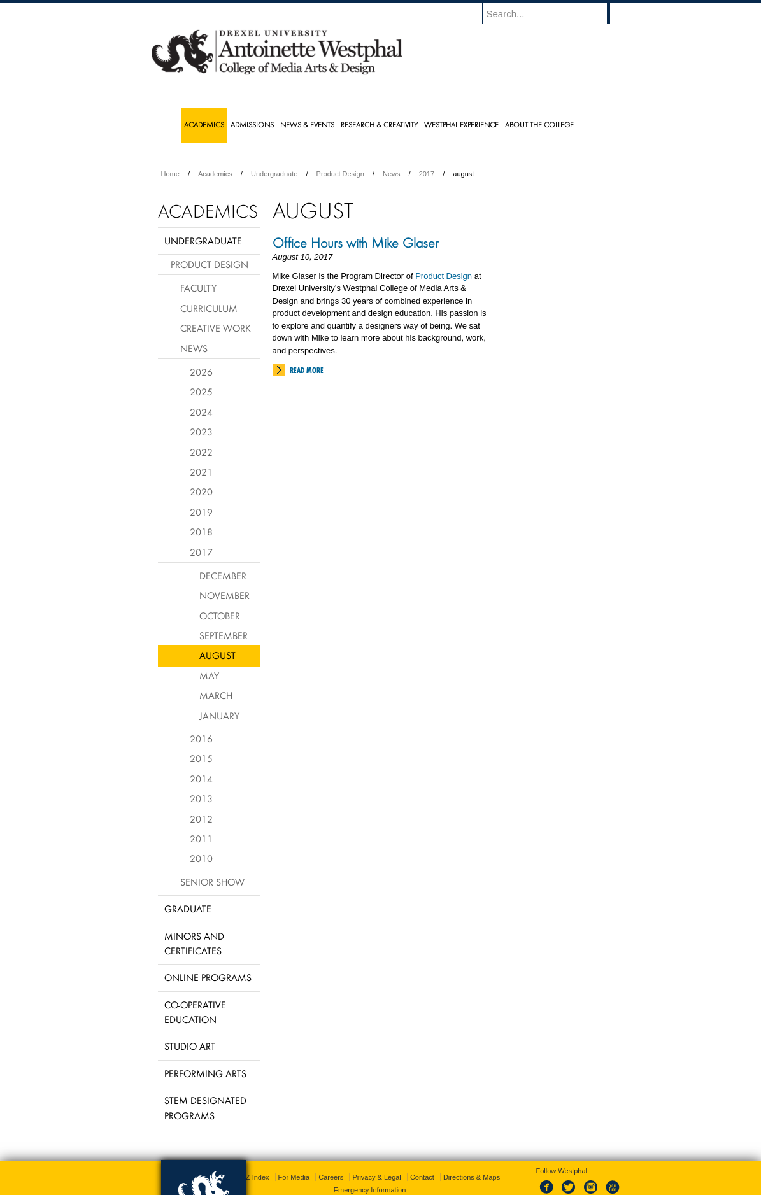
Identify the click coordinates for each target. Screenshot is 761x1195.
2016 (201, 738)
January (219, 715)
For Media (294, 1177)
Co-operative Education (195, 1012)
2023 (201, 431)
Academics (215, 174)
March (215, 695)
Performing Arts (205, 1073)
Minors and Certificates (194, 943)
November (224, 595)
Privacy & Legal (376, 1177)
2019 (201, 512)
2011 (201, 838)
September (223, 635)
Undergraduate (274, 174)
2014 (201, 778)
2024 (201, 412)
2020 (201, 491)
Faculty (198, 287)
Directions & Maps (471, 1177)
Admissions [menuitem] (252, 124)
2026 (201, 371)
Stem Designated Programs (205, 1107)
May (209, 675)
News (392, 174)
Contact (422, 1177)
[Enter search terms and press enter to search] (552, 13)
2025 (201, 391)
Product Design (340, 174)
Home (170, 174)
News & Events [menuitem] (307, 124)
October (219, 615)
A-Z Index (254, 1177)
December (222, 575)
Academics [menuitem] (204, 124)
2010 (201, 858)
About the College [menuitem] (539, 124)
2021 (201, 471)
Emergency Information (370, 1190)
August (217, 655)
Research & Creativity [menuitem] (379, 124)
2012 (201, 818)
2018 (201, 531)
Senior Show (212, 881)
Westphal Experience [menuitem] (461, 124)
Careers (330, 1177)
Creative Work (215, 328)
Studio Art (189, 1046)
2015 (201, 758)
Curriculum (209, 308)
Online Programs (208, 977)
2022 (201, 452)
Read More (307, 370)
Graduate (187, 908)
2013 (201, 798)
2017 (426, 174)
